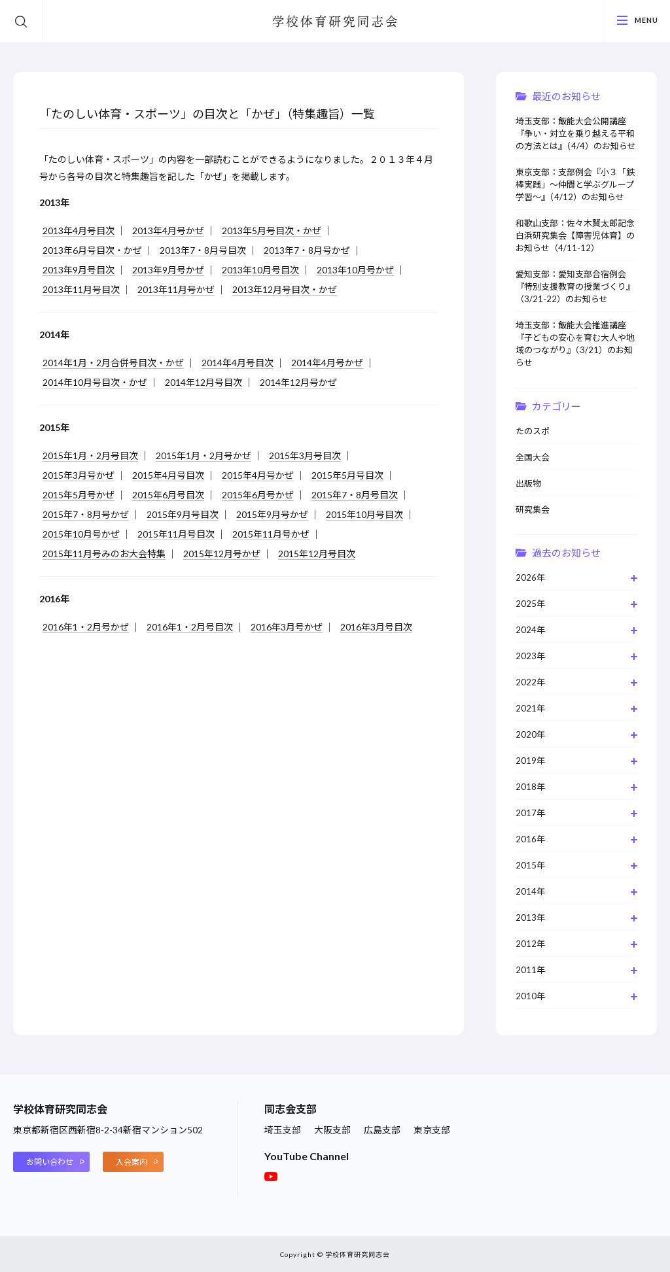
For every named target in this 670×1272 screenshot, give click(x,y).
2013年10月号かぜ (355, 269)
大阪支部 (332, 1129)
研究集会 (533, 509)
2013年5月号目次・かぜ (271, 230)
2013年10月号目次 (260, 269)
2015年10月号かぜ (81, 534)
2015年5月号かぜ (79, 494)
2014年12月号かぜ (298, 382)
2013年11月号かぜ (176, 289)
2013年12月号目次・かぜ (284, 289)
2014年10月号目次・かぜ (95, 382)
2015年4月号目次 (168, 475)
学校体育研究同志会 (335, 22)
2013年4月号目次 (79, 230)
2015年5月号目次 (347, 475)
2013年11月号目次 (81, 289)
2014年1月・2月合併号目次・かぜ (113, 362)
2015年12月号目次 (316, 553)
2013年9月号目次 (79, 269)
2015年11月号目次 (176, 534)
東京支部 (432, 1129)
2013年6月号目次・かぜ (92, 250)
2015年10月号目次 (364, 514)
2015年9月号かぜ (272, 514)
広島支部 (382, 1129)
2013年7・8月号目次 (203, 250)
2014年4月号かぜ (327, 362)
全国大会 (533, 457)
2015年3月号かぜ (79, 475)
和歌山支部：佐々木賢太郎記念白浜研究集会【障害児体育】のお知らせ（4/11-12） (575, 235)
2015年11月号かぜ (270, 534)
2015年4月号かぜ (258, 475)
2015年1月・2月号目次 (90, 455)
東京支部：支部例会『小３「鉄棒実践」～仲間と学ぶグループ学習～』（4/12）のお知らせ (575, 184)
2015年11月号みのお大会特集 (104, 553)
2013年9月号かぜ (168, 269)
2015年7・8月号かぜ (86, 514)
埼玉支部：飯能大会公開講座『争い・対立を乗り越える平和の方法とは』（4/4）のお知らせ (576, 133)
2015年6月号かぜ (258, 494)
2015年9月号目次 (183, 514)
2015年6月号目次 (168, 494)
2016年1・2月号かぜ (86, 626)
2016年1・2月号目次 (190, 626)
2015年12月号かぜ (221, 553)
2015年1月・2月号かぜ (203, 455)
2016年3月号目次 (376, 626)
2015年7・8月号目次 (354, 494)
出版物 (528, 483)
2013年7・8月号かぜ (307, 250)
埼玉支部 (282, 1129)
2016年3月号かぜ (287, 626)
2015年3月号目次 (305, 455)
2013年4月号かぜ (168, 230)
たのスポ (533, 431)
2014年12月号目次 (203, 382)
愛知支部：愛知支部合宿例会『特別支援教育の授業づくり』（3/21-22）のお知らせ (575, 286)
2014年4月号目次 (237, 362)
